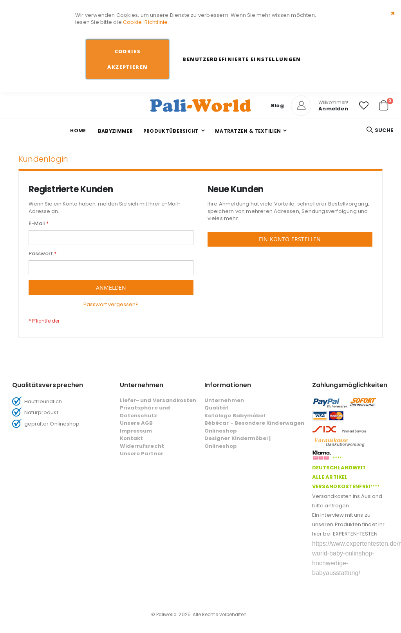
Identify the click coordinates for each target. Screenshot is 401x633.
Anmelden (333, 108)
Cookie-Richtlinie (145, 22)
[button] (363, 105)
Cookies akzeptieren (127, 59)
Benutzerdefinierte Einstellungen (241, 59)
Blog (277, 105)
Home (78, 130)
